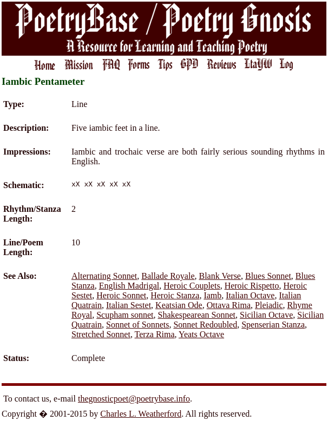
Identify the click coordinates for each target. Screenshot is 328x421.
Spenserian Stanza (273, 324)
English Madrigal (129, 285)
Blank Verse (220, 275)
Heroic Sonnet (121, 295)
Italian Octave (250, 295)
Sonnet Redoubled (205, 324)
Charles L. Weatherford (140, 413)
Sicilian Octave (266, 314)
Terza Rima (155, 334)
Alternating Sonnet (104, 275)
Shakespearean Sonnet (197, 314)
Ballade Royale (167, 275)
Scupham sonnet (124, 314)
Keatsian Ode (178, 305)
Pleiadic (269, 305)
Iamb (212, 295)
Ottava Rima (229, 305)
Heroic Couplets (191, 285)
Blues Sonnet (268, 275)
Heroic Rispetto (252, 285)
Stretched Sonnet (100, 334)
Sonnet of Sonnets (137, 324)
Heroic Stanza (174, 295)
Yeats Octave (201, 334)
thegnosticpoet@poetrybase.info (134, 398)
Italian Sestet (128, 305)
